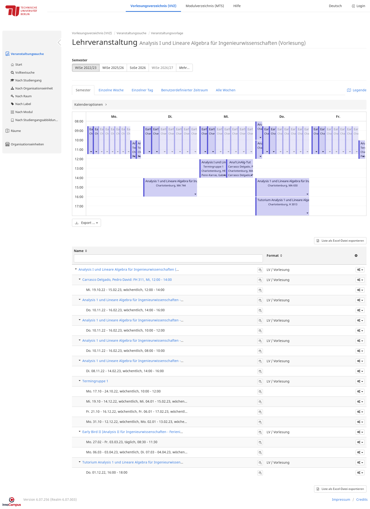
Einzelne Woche (111, 90)
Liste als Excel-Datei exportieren (340, 241)
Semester (79, 60)
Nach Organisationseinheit (31, 88)
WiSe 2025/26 (113, 67)
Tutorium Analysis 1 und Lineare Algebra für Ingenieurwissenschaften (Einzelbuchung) (151, 462)
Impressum (341, 499)
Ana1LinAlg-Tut (240, 162)
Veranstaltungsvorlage (167, 33)
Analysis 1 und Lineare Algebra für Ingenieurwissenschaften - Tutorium (194, 181)
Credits (362, 499)
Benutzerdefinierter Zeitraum (184, 90)
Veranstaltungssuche (24, 54)
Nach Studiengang (26, 80)
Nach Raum (21, 96)
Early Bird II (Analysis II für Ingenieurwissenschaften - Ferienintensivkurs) (141, 431)
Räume (13, 131)
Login (358, 6)
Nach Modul (21, 112)
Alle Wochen (225, 90)
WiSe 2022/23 (86, 67)
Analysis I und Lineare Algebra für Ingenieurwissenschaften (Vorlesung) (136, 269)
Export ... (86, 222)
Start (16, 64)
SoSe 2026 (138, 67)
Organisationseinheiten (24, 144)
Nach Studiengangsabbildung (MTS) (35, 120)
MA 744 (181, 185)
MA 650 (293, 185)
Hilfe (237, 6)
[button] (91, 151)
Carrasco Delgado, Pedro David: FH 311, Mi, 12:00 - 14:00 (127, 279)
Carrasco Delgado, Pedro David (247, 175)
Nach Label (20, 104)
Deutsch (335, 6)
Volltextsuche (22, 72)
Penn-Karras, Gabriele (215, 175)
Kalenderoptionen (89, 104)
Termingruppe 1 (95, 381)
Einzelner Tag (142, 90)
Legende (356, 90)
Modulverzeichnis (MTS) (205, 6)
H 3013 (293, 204)
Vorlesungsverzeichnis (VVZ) (153, 6)
